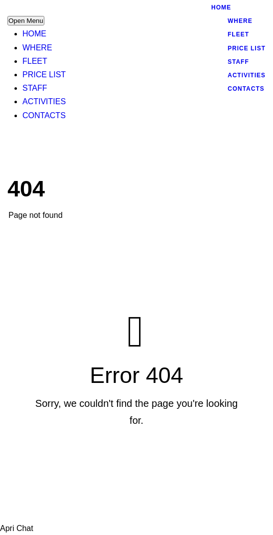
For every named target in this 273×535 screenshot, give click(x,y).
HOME (34, 33)
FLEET (34, 61)
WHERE (37, 47)
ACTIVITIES (44, 101)
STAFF (34, 88)
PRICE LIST (44, 74)
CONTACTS (44, 115)
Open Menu (25, 20)
